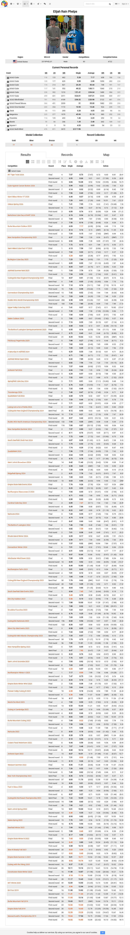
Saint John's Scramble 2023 (18, 662)
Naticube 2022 (13, 732)
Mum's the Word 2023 (16, 702)
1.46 (79, 118)
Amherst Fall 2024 (15, 370)
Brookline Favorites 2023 (17, 610)
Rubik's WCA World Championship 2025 (23, 300)
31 (80, 103)
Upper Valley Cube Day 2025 (19, 307)
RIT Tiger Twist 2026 (16, 175)
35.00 (92, 103)
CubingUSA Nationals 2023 (18, 621)
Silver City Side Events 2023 (18, 628)
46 (52, 145)
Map (106, 155)
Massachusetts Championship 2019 (22, 916)
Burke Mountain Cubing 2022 (19, 721)
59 (31, 145)
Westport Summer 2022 (17, 765)
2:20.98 (91, 100)
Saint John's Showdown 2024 (19, 462)
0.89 (79, 81)
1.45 (79, 122)
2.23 (92, 118)
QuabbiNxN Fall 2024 (16, 396)
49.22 (78, 89)
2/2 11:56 (77, 129)
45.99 (78, 114)
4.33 (79, 125)
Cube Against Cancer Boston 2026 (21, 186)
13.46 (92, 107)
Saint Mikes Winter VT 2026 (18, 197)
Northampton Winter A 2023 (19, 673)
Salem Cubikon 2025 (16, 318)
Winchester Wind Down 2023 (19, 558)
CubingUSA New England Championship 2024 (26, 411)
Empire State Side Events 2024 (20, 484)
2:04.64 (91, 92)
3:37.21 (91, 96)
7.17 (92, 77)
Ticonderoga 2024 (15, 392)
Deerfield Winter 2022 (16, 828)
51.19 (92, 114)
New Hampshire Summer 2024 (20, 429)
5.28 (79, 77)
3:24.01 (78, 96)
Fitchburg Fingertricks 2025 (18, 341)
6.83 (92, 125)
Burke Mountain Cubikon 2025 (20, 226)
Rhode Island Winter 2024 (18, 536)
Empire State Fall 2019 (16, 909)
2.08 (92, 81)
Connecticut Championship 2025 (21, 293)
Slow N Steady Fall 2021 (17, 850)
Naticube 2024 (13, 514)
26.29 (78, 85)
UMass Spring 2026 (15, 204)
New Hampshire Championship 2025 (22, 237)
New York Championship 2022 (19, 776)
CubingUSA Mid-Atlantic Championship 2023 (25, 636)
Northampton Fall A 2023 (18, 569)
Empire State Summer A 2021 (19, 857)
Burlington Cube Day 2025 (18, 259)
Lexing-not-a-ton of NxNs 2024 (20, 407)
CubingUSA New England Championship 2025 (26, 278)
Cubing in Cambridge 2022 (18, 709)
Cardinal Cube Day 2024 (17, 503)
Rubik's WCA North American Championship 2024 (27, 422)
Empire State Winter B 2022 (18, 839)
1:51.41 (78, 92)
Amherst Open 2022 (15, 754)
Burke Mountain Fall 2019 (18, 901)
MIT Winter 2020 (14, 883)
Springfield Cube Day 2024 (18, 381)
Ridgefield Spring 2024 (16, 473)
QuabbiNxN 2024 (14, 451)
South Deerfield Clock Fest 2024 (20, 440)
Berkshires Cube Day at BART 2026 (21, 215)
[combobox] (98, 3)
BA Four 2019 (13, 890)
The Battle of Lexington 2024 (19, 525)
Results (26, 155)
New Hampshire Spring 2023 (19, 647)
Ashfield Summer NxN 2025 (18, 271)
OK (103, 932)
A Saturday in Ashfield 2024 (18, 352)
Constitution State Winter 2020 (20, 872)
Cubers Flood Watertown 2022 (20, 743)
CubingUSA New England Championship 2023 (26, 580)
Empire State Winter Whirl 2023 (20, 684)
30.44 (92, 85)
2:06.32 (78, 100)
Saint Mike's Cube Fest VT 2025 (20, 248)
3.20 (79, 111)
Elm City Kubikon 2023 (16, 599)
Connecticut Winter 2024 (17, 547)
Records (67, 155)
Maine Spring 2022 (15, 820)
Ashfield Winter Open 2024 (18, 359)
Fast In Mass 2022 (15, 787)
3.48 (92, 122)
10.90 (78, 107)
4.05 (92, 111)
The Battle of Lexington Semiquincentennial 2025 (27, 330)
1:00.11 (91, 89)
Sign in (125, 4)
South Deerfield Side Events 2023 (21, 591)
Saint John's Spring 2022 (17, 809)
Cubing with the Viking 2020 (19, 864)
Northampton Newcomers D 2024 (21, 492)
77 (14, 145)
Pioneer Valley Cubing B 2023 (19, 691)
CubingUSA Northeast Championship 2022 (24, 798)
